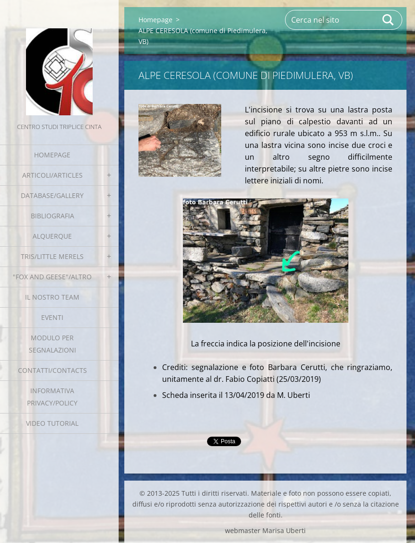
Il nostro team (52, 297)
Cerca (388, 20)
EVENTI (52, 317)
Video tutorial (52, 423)
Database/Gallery (52, 195)
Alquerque (52, 236)
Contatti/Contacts (52, 370)
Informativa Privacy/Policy (52, 396)
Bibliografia (52, 215)
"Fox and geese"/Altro (52, 276)
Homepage (52, 154)
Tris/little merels (52, 256)
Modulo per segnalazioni (52, 343)
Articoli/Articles (52, 175)
